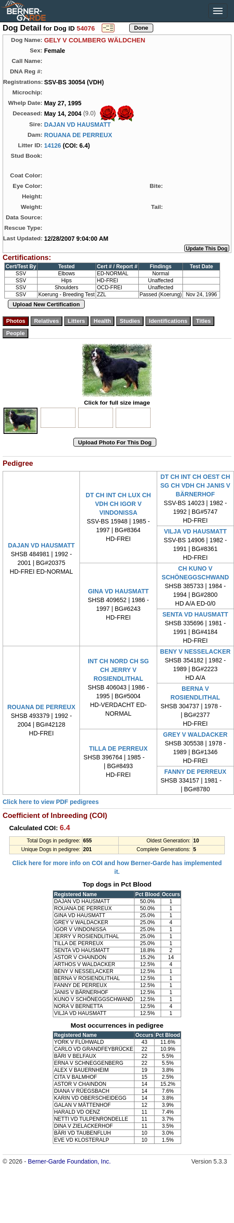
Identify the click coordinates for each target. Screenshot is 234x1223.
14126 (52, 145)
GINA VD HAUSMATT (118, 591)
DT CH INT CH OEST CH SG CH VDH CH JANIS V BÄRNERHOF (195, 485)
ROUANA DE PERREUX (78, 135)
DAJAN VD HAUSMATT (77, 124)
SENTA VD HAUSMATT (195, 614)
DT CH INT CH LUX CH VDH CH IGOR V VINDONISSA (118, 504)
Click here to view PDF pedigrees (51, 801)
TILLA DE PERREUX (118, 748)
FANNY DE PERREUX (195, 771)
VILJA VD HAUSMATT (195, 531)
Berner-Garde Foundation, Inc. (69, 1161)
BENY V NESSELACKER (195, 651)
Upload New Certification (46, 304)
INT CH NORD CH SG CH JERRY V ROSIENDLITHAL (118, 670)
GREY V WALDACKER (195, 734)
